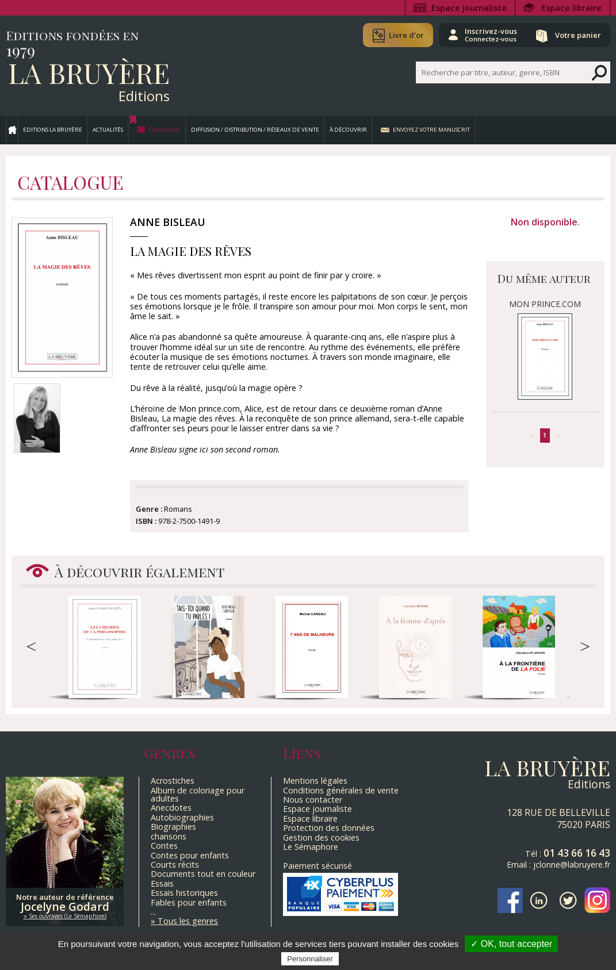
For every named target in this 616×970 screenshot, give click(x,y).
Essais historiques (184, 892)
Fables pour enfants (189, 902)
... (153, 911)
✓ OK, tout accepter (511, 944)
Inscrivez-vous (490, 34)
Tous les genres (188, 920)
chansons (168, 836)
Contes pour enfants (190, 855)
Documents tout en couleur (203, 873)
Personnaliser (310, 958)
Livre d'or (404, 35)
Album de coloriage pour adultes (197, 794)
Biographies (173, 826)
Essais (162, 883)
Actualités (108, 129)
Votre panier (577, 35)
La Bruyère (89, 72)
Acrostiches (172, 780)
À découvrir (348, 129)
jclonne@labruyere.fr (571, 864)
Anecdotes (171, 807)
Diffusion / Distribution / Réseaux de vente (255, 129)
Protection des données (328, 827)
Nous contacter (312, 799)
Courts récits (175, 864)
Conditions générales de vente (341, 790)
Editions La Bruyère (52, 129)
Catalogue (165, 129)
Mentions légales (315, 780)
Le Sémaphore (310, 846)
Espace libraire (571, 7)
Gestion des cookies (321, 837)
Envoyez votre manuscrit (431, 129)
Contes (164, 845)
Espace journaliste (469, 7)
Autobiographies (182, 817)
